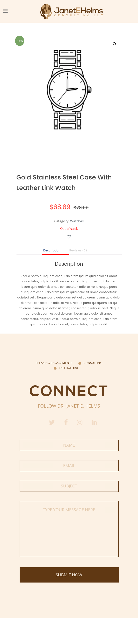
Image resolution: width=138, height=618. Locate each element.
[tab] (55, 250)
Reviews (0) (78, 250)
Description (51, 250)
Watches (77, 221)
